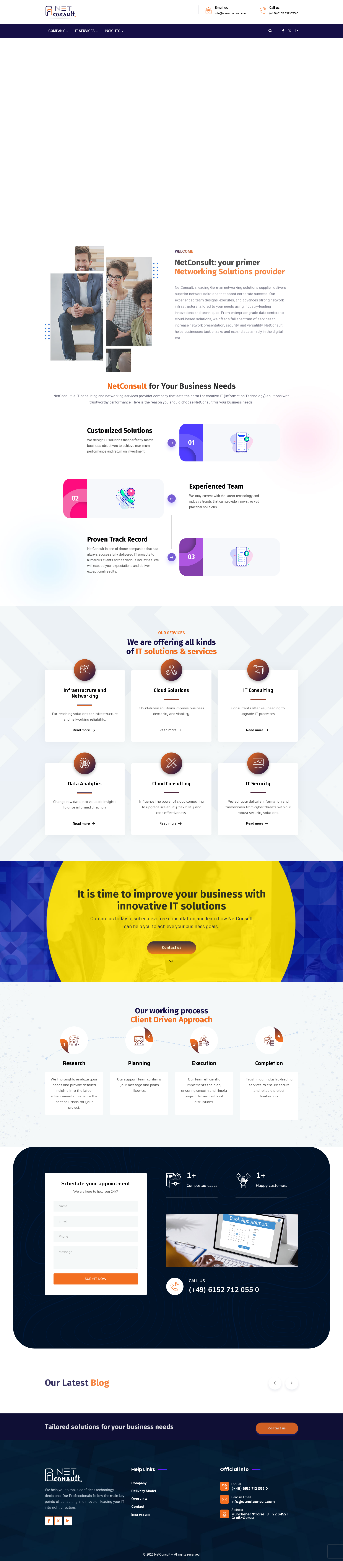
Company (138, 1483)
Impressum (140, 1514)
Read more (84, 730)
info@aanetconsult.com (231, 13)
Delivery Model (143, 1491)
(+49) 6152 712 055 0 (283, 13)
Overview (139, 1499)
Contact (137, 1507)
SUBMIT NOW (96, 1279)
